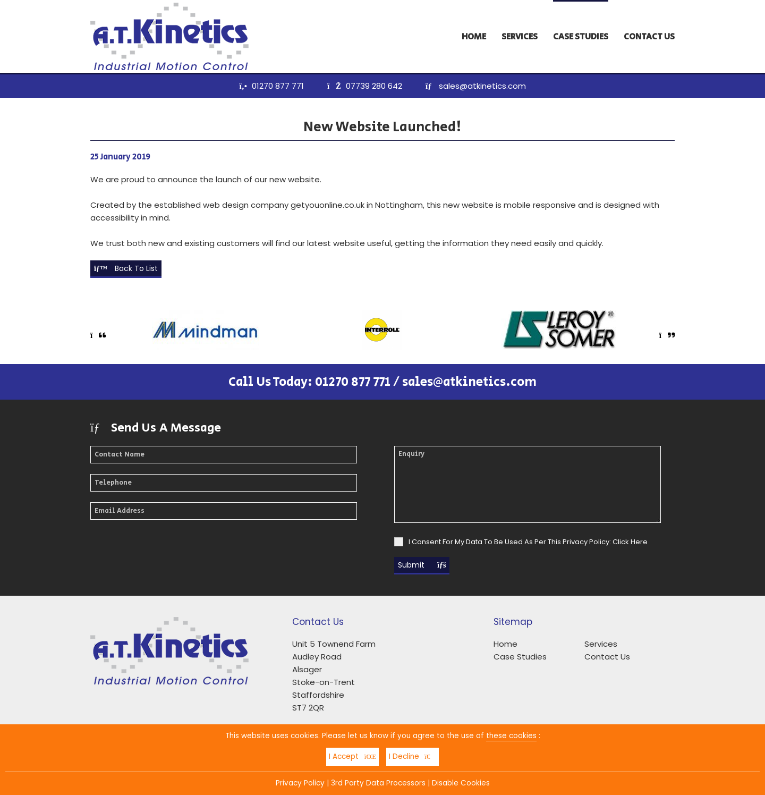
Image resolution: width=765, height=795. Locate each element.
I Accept (352, 756)
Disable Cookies (461, 783)
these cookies (511, 736)
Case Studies (580, 37)
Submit (422, 565)
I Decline (412, 756)
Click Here (630, 542)
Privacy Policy (300, 783)
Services (520, 37)
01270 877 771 (278, 85)
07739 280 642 (374, 85)
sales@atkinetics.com (482, 85)
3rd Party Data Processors (378, 783)
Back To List (126, 268)
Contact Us (649, 37)
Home (474, 37)
